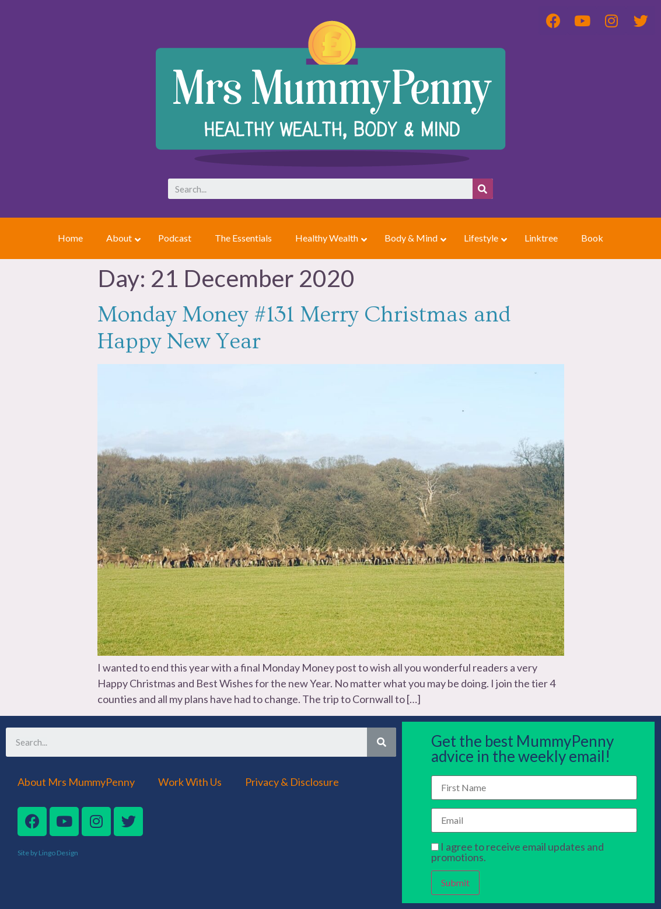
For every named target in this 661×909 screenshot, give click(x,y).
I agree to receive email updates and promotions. (517, 851)
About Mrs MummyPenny (76, 781)
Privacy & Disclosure (292, 781)
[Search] (483, 189)
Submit (455, 882)
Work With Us (190, 781)
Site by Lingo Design (48, 852)
